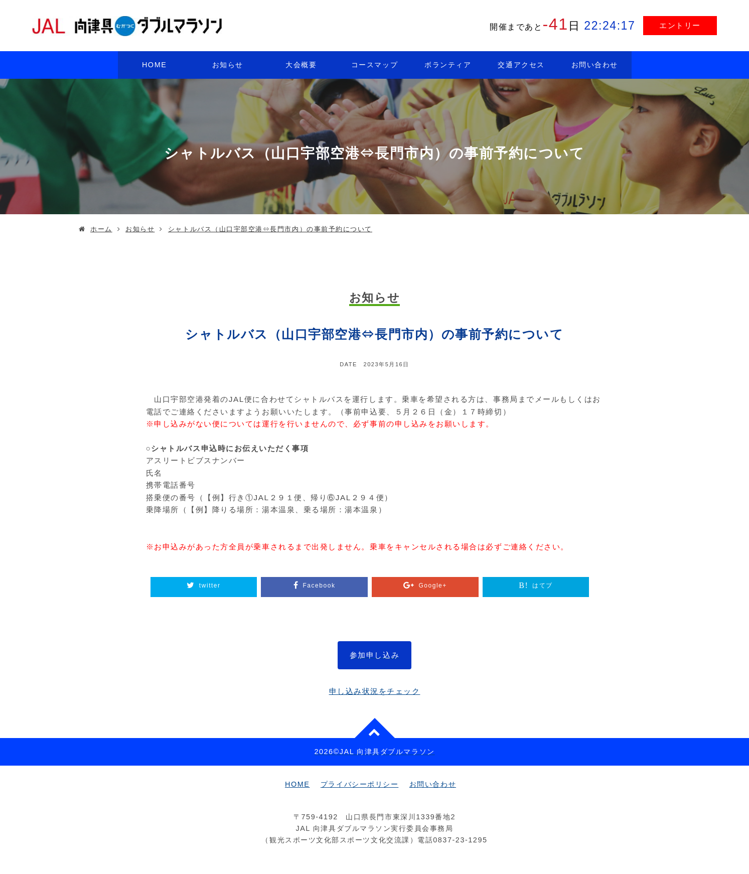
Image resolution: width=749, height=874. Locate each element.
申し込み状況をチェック (374, 691)
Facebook (319, 585)
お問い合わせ (594, 65)
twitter (210, 585)
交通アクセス (521, 65)
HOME (154, 65)
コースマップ (374, 65)
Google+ (432, 585)
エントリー (680, 25)
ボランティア (447, 65)
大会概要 (301, 65)
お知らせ (227, 65)
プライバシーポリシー (359, 784)
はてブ (542, 585)
